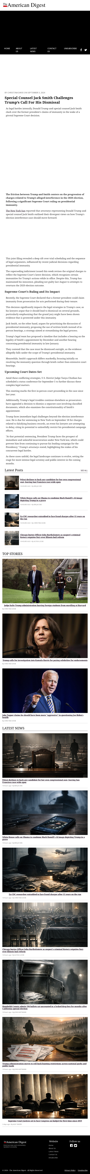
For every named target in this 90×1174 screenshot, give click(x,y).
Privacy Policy (70, 1170)
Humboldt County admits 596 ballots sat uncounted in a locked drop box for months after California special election (44, 1007)
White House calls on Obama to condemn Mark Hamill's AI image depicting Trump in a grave (43, 838)
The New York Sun (15, 210)
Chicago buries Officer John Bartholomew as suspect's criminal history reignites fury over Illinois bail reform (42, 950)
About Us (19, 50)
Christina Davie (16, 92)
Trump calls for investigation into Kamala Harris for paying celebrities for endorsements (45, 660)
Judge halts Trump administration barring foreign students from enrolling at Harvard (45, 605)
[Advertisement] (45, 28)
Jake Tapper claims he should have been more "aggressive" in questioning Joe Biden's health (42, 716)
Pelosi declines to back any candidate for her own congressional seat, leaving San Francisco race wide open (41, 781)
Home (7, 48)
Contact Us (51, 50)
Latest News (33, 50)
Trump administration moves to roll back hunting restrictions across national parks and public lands (44, 1064)
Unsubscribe (70, 48)
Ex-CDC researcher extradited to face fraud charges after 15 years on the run (45, 894)
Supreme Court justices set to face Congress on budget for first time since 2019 (45, 1121)
